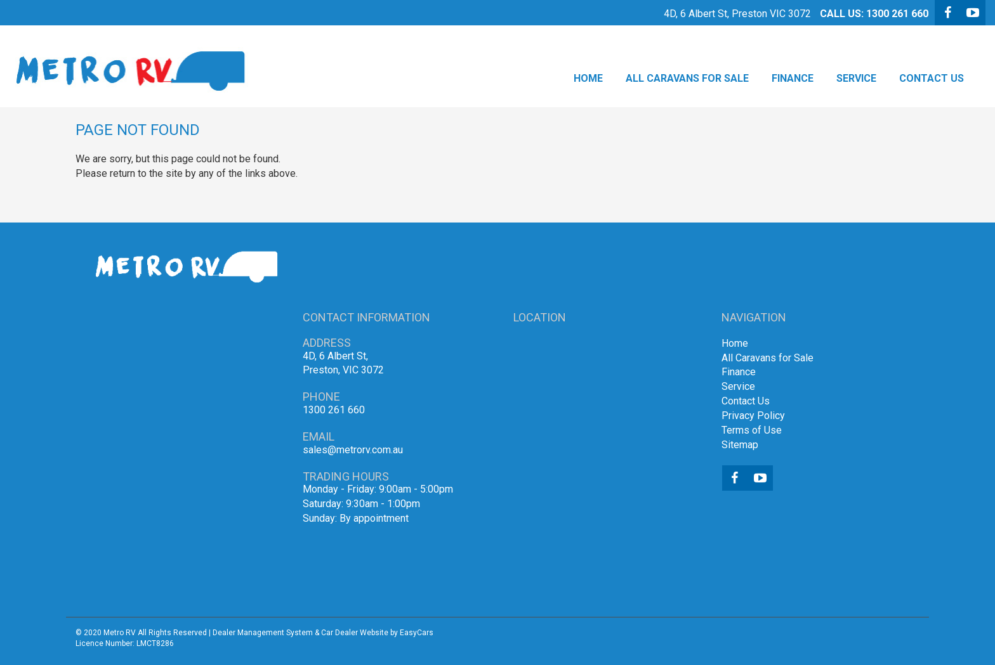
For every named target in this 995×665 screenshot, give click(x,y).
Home (588, 78)
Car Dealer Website (354, 632)
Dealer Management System (263, 632)
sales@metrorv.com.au (353, 450)
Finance (793, 78)
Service (856, 78)
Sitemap (740, 445)
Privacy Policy (753, 416)
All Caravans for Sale (687, 78)
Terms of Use (752, 430)
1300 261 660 (897, 14)
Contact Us (931, 78)
